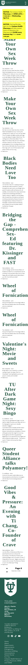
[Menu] (26, 4)
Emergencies (8, 649)
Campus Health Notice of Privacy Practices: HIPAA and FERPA (13, 661)
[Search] (26, 2)
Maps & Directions (8, 615)
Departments (9, 645)
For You (7, 657)
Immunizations (9, 653)
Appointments (9, 647)
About (6, 643)
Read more (5, 92)
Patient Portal (9, 655)
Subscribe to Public (16, 571)
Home (6, 641)
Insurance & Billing (11, 651)
